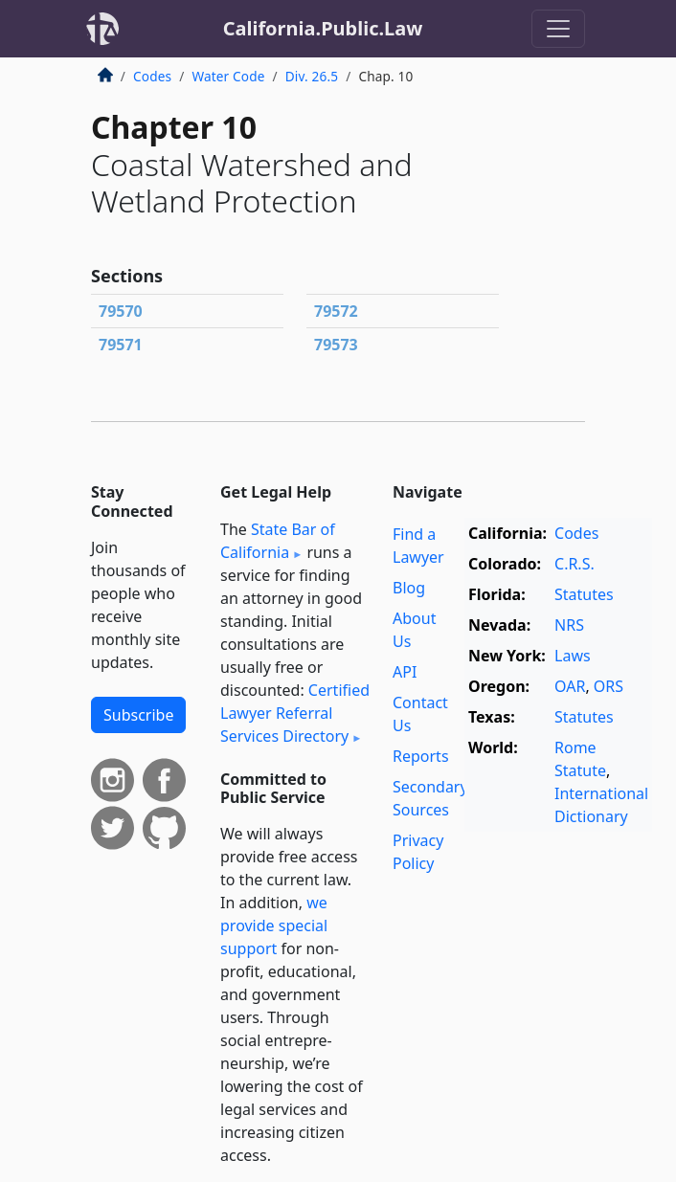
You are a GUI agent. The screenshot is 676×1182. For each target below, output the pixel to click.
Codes (152, 76)
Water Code (228, 76)
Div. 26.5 (311, 76)
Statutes (584, 594)
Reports (421, 756)
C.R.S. (574, 563)
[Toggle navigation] (558, 29)
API (405, 671)
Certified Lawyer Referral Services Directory (295, 713)
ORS (608, 686)
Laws (572, 655)
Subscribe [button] (138, 714)
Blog (409, 587)
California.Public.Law (323, 28)
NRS (569, 625)
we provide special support (273, 925)
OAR (569, 686)
